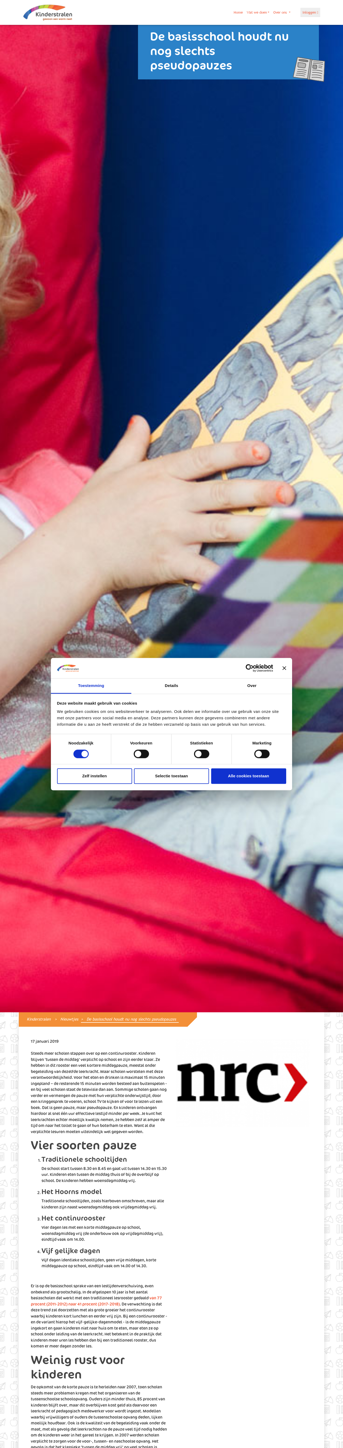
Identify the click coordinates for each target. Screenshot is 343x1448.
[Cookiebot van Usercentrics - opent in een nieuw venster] (249, 668)
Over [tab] (252, 686)
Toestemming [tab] (91, 686)
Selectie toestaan (171, 776)
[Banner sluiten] (284, 668)
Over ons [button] (280, 12)
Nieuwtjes (69, 1019)
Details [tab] (171, 686)
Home (238, 12)
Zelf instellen (94, 776)
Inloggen (310, 12)
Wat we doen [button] (257, 12)
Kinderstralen (39, 1019)
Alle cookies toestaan (248, 776)
